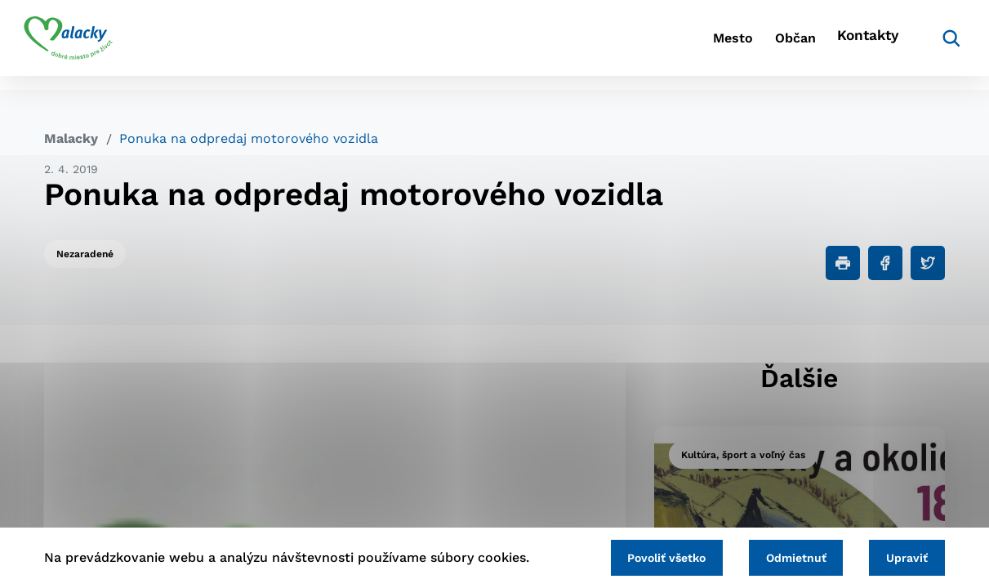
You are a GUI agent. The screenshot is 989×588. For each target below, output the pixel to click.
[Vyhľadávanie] (920, 45)
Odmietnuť (783, 556)
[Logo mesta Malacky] (88, 45)
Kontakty (842, 45)
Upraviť (903, 556)
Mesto (670, 45)
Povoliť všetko (645, 556)
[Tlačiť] (843, 263)
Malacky (71, 138)
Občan (751, 45)
